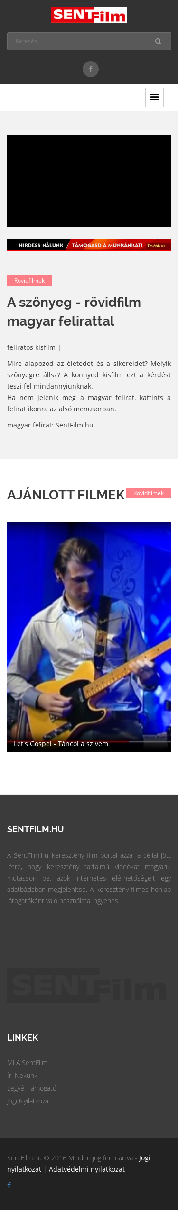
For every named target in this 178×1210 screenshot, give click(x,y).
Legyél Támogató (31, 1088)
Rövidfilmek (29, 280)
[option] (89, 637)
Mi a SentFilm (27, 1062)
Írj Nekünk (22, 1075)
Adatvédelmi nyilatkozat (87, 1169)
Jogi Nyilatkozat (29, 1100)
